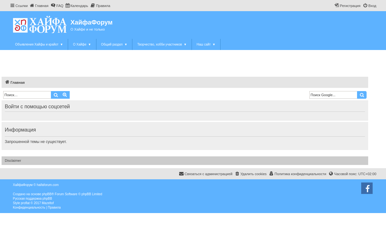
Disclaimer (13, 160)
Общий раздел (114, 44)
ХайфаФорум (92, 22)
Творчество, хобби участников (161, 44)
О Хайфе (82, 44)
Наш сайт (206, 44)
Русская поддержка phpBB (32, 198)
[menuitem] (38, 6)
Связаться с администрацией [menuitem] (205, 173)
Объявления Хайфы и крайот (39, 44)
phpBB (47, 194)
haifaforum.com (48, 185)
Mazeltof (48, 203)
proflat (25, 203)
